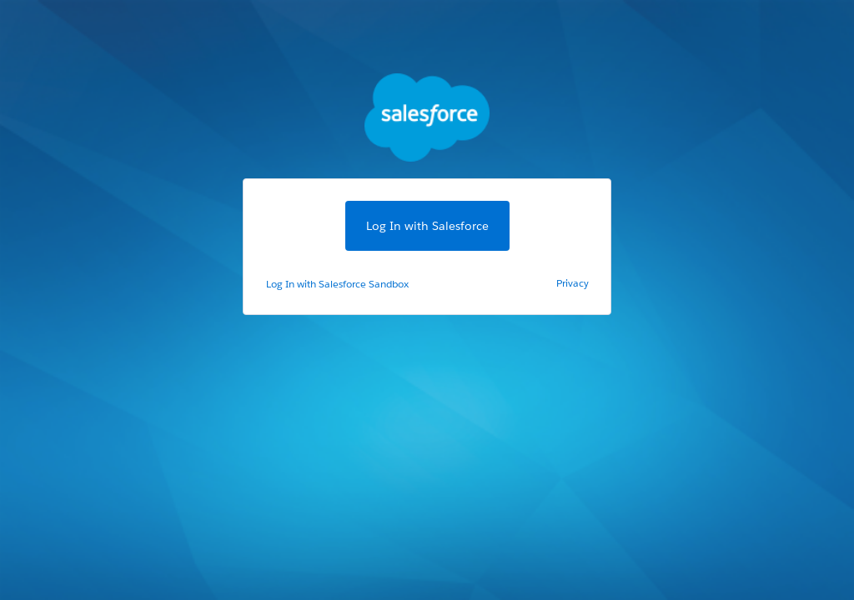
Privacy (572, 283)
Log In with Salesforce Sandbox (337, 284)
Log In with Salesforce (427, 225)
